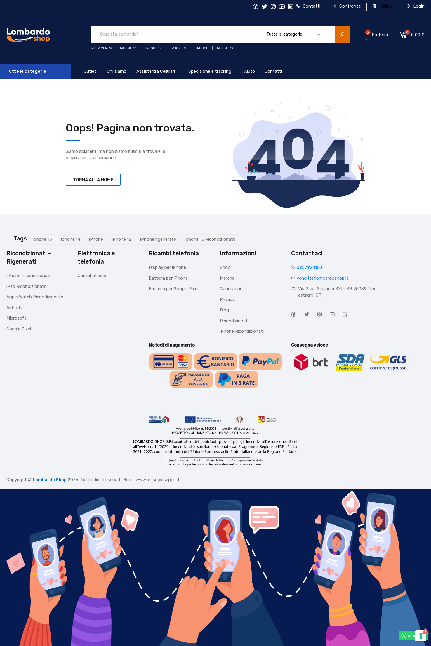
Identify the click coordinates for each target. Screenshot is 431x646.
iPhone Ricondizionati (28, 275)
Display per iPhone (167, 267)
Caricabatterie (92, 275)
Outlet (90, 71)
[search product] (342, 34)
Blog (224, 310)
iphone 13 (128, 48)
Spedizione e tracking (209, 71)
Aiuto (249, 71)
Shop (225, 267)
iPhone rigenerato (158, 239)
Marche (227, 278)
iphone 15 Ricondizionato (210, 239)
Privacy (227, 299)
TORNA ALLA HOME (93, 179)
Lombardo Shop (50, 479)
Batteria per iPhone (168, 278)
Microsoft (16, 318)
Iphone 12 (225, 48)
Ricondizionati (234, 320)
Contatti (308, 6)
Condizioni (230, 288)
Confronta (346, 6)
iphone (202, 48)
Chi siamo (116, 71)
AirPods (14, 307)
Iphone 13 (42, 239)
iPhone (96, 239)
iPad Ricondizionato (26, 286)
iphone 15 (179, 48)
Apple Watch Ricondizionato (34, 296)
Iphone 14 (70, 239)
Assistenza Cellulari (155, 71)
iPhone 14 (153, 48)
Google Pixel (18, 329)
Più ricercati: (103, 48)
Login (415, 6)
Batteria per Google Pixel (173, 288)
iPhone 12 (121, 239)
